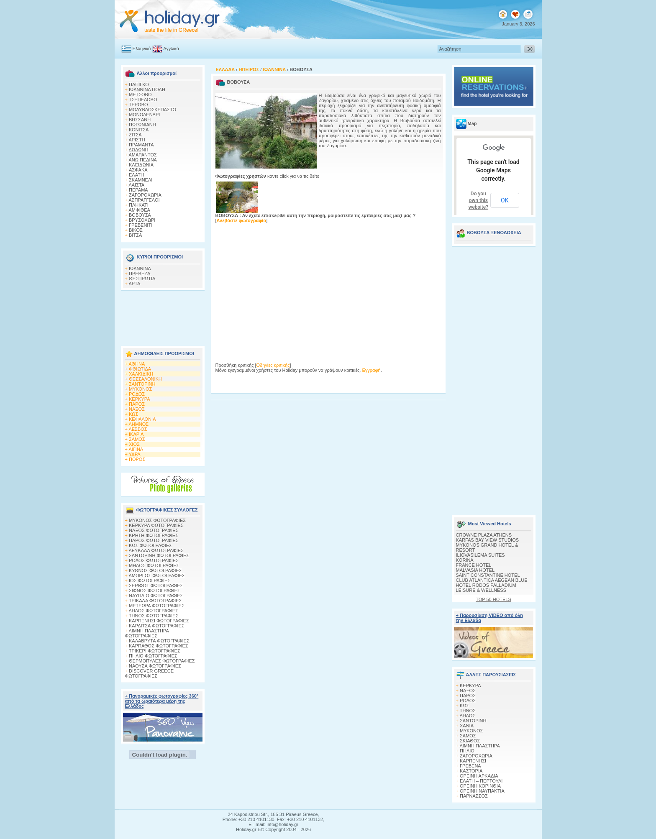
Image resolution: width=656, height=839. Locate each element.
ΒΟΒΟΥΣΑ (140, 214)
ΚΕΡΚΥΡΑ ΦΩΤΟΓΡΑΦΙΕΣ (156, 525)
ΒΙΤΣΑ (135, 235)
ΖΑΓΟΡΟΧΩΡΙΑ (145, 194)
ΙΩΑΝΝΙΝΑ (140, 268)
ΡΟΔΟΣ (137, 393)
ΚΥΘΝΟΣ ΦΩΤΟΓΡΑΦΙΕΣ (155, 570)
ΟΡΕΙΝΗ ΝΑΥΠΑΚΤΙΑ (482, 790)
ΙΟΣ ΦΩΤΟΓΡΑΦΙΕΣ (149, 580)
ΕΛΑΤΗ (136, 174)
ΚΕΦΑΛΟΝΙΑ (142, 419)
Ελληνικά (142, 48)
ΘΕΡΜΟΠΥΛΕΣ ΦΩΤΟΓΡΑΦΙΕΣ (162, 660)
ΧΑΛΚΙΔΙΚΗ (141, 373)
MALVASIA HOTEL (475, 570)
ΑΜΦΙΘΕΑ (139, 209)
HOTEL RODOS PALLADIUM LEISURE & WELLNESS (486, 588)
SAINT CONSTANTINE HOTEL (488, 575)
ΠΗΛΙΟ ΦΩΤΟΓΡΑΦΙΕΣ (153, 655)
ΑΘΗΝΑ (136, 363)
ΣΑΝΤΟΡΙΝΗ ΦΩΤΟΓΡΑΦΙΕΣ (159, 555)
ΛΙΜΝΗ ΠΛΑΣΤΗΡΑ (479, 745)
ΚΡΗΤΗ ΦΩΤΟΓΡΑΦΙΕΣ (153, 535)
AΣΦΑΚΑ (138, 169)
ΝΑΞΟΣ (137, 409)
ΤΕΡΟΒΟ (138, 104)
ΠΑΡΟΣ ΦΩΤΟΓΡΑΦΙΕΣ (154, 540)
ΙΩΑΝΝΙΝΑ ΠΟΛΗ (147, 89)
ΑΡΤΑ (134, 283)
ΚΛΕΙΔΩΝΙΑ (141, 164)
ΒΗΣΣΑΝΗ (140, 119)
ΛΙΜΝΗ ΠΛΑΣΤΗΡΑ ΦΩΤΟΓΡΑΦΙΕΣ (147, 633)
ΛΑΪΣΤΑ (136, 184)
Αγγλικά (171, 48)
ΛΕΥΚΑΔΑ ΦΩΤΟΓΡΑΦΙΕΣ (155, 550)
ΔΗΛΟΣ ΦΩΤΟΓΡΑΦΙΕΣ (153, 610)
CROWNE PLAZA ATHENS (484, 534)
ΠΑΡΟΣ (137, 404)
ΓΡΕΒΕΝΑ (470, 765)
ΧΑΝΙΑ (467, 725)
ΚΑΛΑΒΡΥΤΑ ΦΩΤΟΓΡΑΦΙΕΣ (159, 640)
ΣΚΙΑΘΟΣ (470, 740)
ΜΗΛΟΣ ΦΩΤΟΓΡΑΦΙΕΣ (154, 565)
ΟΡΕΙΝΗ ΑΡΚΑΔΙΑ (479, 775)
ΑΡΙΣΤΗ (136, 139)
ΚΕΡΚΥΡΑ (139, 399)
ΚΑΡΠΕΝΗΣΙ (473, 760)
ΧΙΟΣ (134, 444)
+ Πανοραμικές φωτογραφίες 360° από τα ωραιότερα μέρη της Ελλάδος (162, 701)
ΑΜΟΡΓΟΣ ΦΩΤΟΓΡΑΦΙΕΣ (156, 575)
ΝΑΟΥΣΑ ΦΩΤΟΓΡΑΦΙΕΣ (155, 665)
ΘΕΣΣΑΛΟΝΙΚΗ (145, 378)
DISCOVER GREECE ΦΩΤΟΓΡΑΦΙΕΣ (149, 673)
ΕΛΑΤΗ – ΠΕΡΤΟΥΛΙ (481, 780)
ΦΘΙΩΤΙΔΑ (140, 368)
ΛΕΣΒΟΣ (137, 429)
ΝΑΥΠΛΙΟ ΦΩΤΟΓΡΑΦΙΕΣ (156, 595)
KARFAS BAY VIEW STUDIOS (487, 539)
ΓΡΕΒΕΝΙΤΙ (140, 225)
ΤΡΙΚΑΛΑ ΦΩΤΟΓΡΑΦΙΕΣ (155, 600)
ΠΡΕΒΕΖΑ (139, 273)
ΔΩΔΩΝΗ (138, 149)
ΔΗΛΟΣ (467, 715)
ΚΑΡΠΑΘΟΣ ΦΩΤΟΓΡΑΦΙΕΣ (158, 645)
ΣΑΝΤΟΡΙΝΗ (142, 383)
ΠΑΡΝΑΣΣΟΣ (474, 795)
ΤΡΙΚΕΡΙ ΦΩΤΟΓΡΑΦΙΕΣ (154, 650)
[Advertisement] (163, 316)
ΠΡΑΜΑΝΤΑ (141, 144)
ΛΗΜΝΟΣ (138, 424)
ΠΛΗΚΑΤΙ (139, 204)
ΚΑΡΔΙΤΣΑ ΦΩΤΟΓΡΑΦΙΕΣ (156, 625)
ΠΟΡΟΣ (137, 459)
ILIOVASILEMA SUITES (480, 555)
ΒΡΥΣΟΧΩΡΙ (142, 220)
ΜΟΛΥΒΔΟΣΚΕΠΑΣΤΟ (152, 109)
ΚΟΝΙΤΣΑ (139, 129)
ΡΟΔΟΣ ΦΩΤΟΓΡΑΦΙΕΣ (154, 560)
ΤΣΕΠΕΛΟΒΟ (143, 99)
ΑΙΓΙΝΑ (135, 449)
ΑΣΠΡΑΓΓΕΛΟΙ (143, 199)
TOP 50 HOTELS (493, 599)
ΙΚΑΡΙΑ (136, 434)
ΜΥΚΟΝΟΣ (140, 388)
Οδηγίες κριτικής (273, 365)
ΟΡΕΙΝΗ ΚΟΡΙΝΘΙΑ (480, 785)
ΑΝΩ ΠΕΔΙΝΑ (142, 159)
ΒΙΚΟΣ (136, 230)
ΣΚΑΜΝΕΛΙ (140, 179)
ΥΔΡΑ (135, 454)
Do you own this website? (479, 200)
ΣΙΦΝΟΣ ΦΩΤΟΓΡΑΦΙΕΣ (154, 590)
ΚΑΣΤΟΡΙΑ (471, 770)
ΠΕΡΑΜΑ (138, 189)
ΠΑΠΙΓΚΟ (139, 84)
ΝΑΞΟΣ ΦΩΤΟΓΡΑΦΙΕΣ (154, 530)
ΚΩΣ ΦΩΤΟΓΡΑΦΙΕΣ (150, 545)
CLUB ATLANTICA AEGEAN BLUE (492, 580)
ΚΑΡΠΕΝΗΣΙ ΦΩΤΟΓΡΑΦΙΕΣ (159, 620)
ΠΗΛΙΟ (467, 750)
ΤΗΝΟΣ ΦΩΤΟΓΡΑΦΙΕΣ (154, 615)
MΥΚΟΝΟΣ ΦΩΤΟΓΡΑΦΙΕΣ (157, 520)
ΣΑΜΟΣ (137, 439)
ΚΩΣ (133, 414)
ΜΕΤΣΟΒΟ (140, 94)
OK (504, 200)
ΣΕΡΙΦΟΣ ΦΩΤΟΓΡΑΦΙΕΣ (156, 585)
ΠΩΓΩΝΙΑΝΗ (142, 124)
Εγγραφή (371, 370)
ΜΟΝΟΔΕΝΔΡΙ (144, 114)
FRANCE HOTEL (474, 565)
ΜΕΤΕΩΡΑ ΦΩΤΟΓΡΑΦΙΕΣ (156, 605)
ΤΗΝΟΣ (468, 710)
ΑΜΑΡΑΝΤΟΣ (142, 154)
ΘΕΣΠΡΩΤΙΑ (142, 278)
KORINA (465, 560)
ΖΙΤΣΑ (135, 134)
